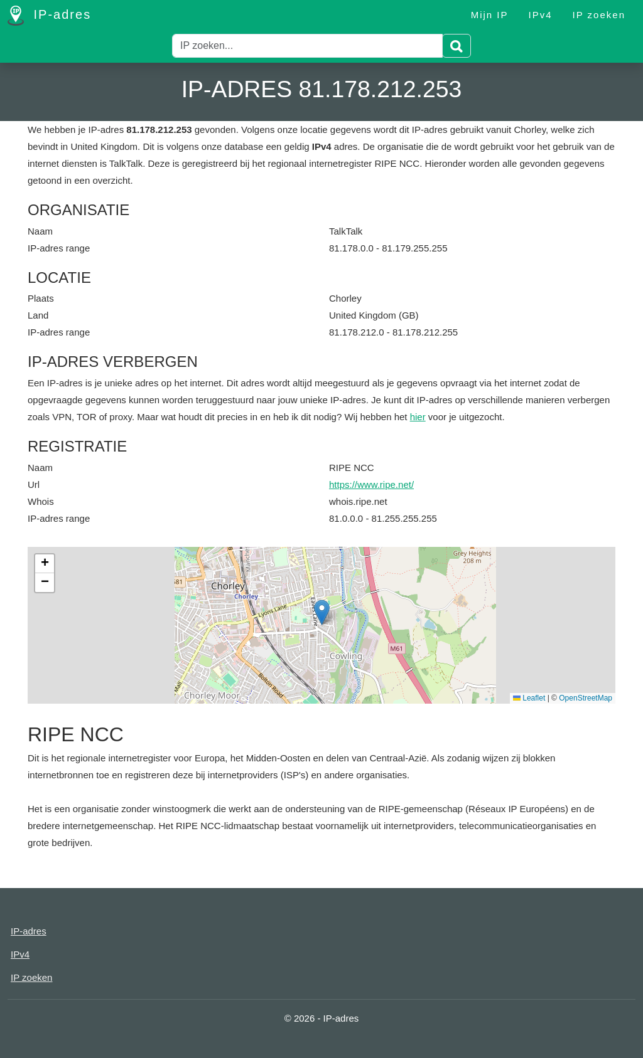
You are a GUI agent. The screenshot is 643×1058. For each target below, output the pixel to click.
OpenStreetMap (585, 698)
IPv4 (541, 14)
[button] (322, 612)
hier (418, 416)
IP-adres (49, 16)
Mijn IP (490, 14)
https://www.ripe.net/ (371, 484)
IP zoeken (599, 14)
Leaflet (529, 698)
